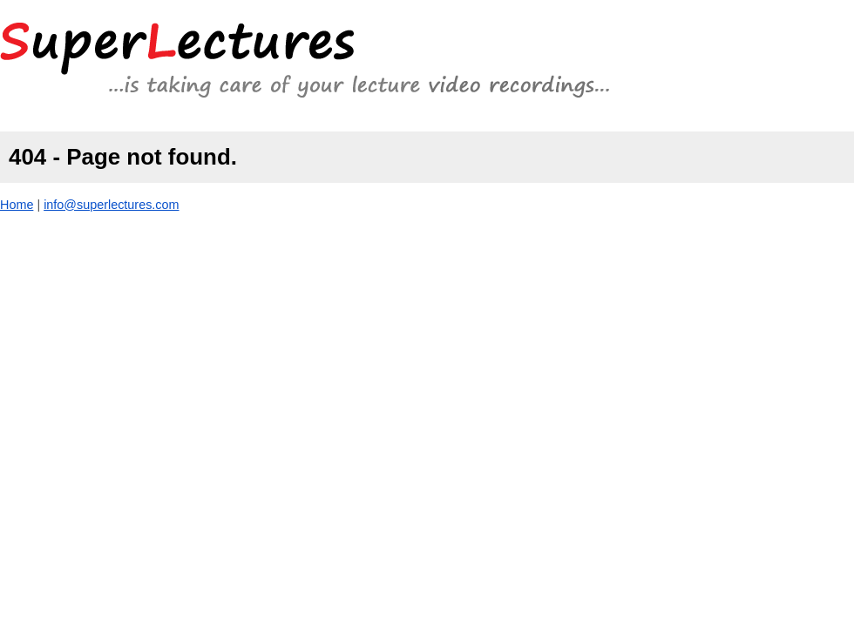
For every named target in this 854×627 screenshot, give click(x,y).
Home (16, 205)
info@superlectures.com (111, 205)
